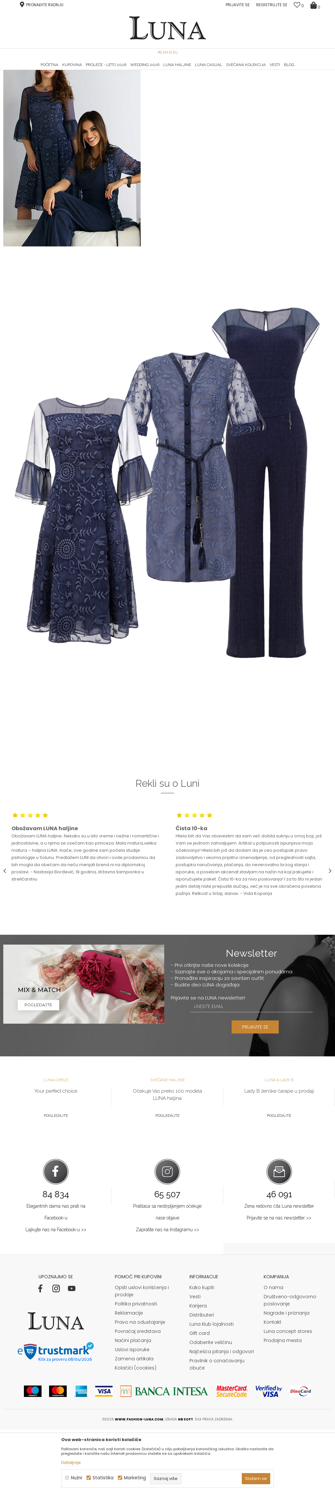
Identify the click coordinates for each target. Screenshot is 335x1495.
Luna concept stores (288, 1396)
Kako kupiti (201, 1353)
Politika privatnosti (136, 1369)
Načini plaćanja (133, 1406)
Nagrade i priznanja (286, 1378)
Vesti (195, 1362)
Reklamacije (129, 1378)
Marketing (135, 1477)
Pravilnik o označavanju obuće (216, 1429)
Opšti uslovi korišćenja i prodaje (142, 1356)
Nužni (76, 1477)
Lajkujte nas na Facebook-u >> (56, 1295)
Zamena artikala (134, 1424)
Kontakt (272, 1387)
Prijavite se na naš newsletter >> (279, 1283)
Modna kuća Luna (21, 79)
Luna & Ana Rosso (277, 70)
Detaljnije (71, 1462)
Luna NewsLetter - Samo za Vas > (169, 70)
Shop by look (57, 79)
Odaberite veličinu (210, 1407)
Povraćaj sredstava (138, 1396)
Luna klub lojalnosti (211, 1389)
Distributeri (201, 1380)
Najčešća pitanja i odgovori (221, 1417)
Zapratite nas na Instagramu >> (167, 1295)
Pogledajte (56, 1181)
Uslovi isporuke (132, 1415)
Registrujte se (271, 5)
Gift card (199, 1398)
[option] (58, 70)
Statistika (103, 1477)
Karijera (198, 1371)
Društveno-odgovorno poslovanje (290, 1365)
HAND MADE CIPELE (58, 70)
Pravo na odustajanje (140, 1387)
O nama (273, 1353)
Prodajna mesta (283, 1406)
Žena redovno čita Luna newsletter (279, 1271)
